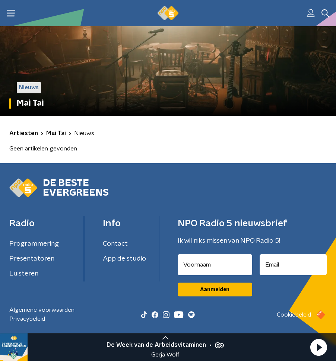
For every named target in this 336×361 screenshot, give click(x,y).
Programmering (34, 243)
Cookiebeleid (294, 315)
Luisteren (23, 273)
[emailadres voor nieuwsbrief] (293, 264)
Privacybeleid (27, 319)
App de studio (124, 258)
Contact (115, 243)
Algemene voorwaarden (42, 310)
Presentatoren (31, 258)
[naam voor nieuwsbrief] (215, 264)
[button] (318, 347)
